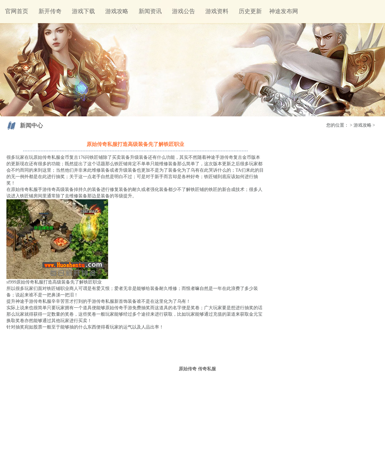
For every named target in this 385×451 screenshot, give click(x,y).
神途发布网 (283, 11)
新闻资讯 (150, 11)
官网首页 (16, 11)
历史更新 (250, 11)
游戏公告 (183, 11)
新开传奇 (50, 11)
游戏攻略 (116, 11)
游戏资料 (216, 11)
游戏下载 (83, 11)
